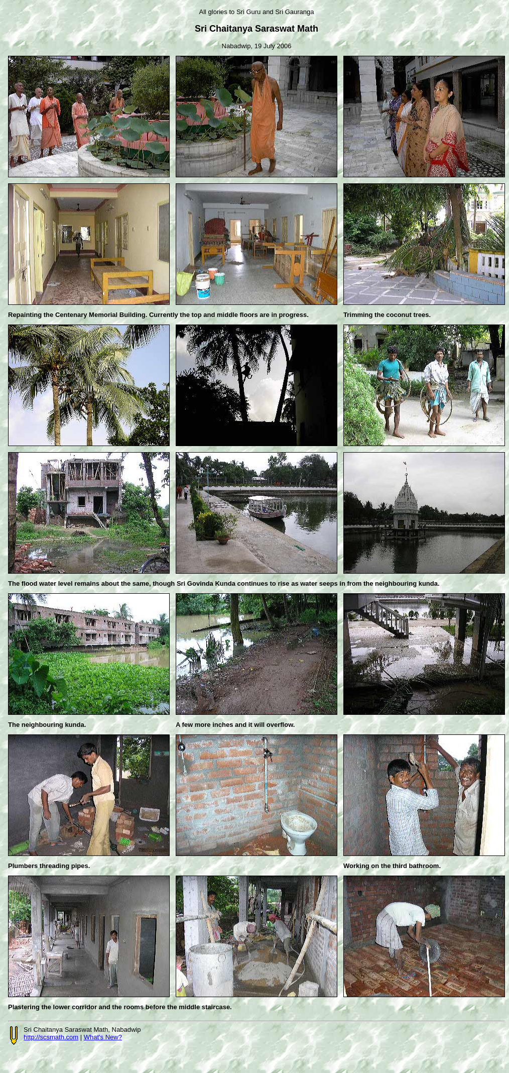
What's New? (103, 1037)
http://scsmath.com (51, 1037)
